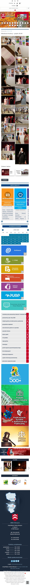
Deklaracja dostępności (7, 354)
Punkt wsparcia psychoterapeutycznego (11, 347)
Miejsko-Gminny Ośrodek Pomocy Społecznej (12, 321)
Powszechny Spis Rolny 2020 (8, 317)
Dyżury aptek (5, 334)
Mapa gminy (5, 341)
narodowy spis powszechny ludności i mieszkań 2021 (14, 314)
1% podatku (5, 337)
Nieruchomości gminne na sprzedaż (10, 327)
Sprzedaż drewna (6, 331)
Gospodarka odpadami (7, 324)
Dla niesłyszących (6, 351)
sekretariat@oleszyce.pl (16, 564)
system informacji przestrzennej (9, 357)
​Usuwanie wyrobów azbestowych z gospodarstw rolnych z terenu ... (20, 205)
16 (15, 239)
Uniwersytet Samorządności (7, 203)
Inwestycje (20, 198)
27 (3, 243)
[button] (25, 573)
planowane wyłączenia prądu (9, 361)
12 (26, 237)
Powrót (5, 180)
